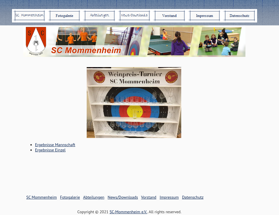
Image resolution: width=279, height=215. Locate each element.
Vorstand (148, 197)
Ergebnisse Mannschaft (55, 144)
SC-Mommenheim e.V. (128, 211)
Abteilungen (93, 197)
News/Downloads (123, 197)
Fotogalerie (70, 197)
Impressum (169, 197)
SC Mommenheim (41, 197)
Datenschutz (192, 197)
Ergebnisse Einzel (50, 150)
